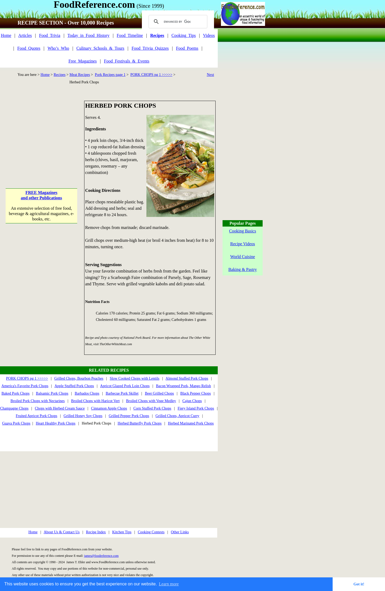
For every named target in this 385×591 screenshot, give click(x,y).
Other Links (180, 532)
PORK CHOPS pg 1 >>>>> (151, 75)
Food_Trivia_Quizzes (150, 48)
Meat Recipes (79, 75)
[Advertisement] (41, 134)
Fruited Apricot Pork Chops (36, 416)
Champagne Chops (14, 408)
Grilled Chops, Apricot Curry (177, 416)
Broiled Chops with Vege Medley (151, 401)
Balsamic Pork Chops (52, 393)
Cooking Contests (151, 532)
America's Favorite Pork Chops (24, 386)
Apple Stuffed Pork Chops (74, 386)
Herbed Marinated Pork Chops (191, 423)
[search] (177, 21)
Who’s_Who (58, 48)
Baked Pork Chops (16, 393)
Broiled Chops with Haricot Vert (95, 401)
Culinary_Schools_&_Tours (100, 48)
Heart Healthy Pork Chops (55, 423)
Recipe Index (96, 532)
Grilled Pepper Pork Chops (129, 416)
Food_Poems (187, 48)
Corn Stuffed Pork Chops (152, 408)
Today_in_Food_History (89, 35)
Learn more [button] (169, 584)
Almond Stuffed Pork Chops (187, 378)
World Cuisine (242, 256)
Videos (209, 35)
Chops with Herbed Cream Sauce (60, 408)
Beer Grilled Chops (159, 393)
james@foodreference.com (101, 556)
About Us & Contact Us (62, 532)
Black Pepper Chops (195, 393)
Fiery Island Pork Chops (196, 408)
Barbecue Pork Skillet (122, 393)
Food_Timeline (130, 35)
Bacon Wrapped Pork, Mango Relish (183, 386)
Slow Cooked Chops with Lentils (135, 378)
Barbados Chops (87, 393)
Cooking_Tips (184, 35)
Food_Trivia (49, 35)
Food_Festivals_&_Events (126, 61)
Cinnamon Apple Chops (109, 408)
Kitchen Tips (121, 532)
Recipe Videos (242, 244)
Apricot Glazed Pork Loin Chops (125, 386)
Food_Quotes (28, 48)
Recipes (59, 75)
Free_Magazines (82, 61)
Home (6, 35)
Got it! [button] (358, 584)
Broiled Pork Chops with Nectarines (37, 401)
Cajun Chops (192, 401)
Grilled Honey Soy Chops (83, 416)
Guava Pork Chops (16, 423)
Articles (25, 35)
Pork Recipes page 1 (110, 75)
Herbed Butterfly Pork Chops (139, 423)
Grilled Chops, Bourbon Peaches (78, 378)
